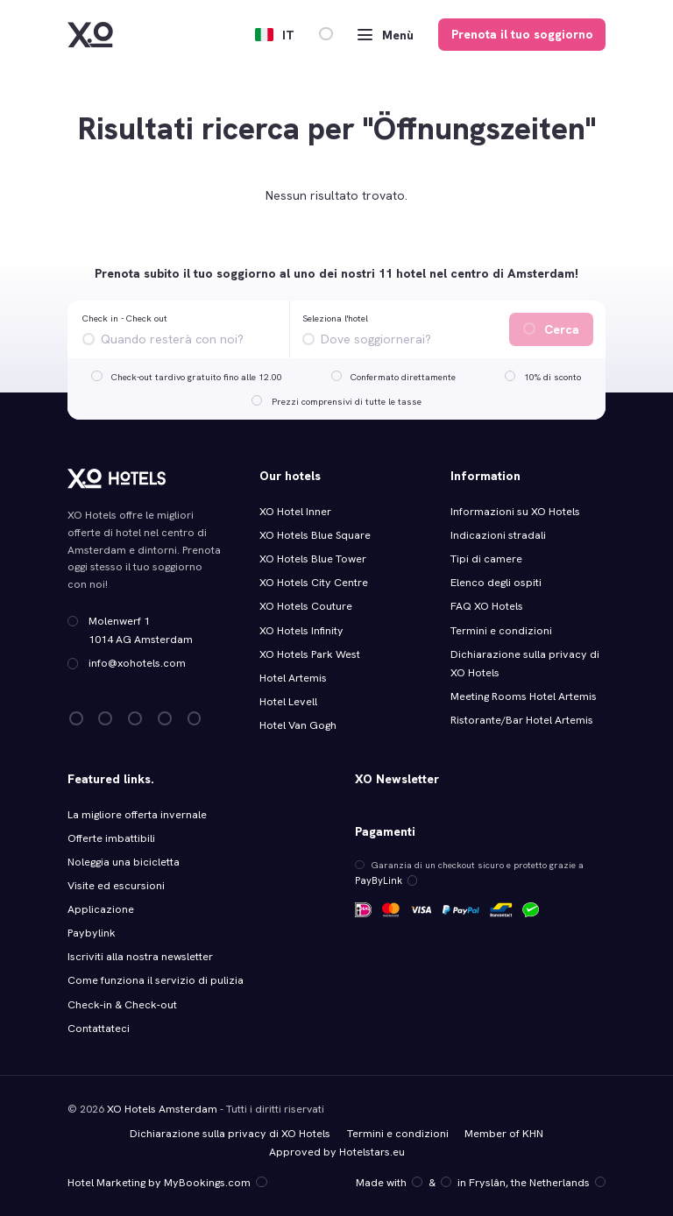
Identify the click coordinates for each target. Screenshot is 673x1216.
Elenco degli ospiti (496, 583)
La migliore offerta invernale (136, 815)
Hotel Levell (287, 702)
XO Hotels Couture (305, 606)
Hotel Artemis (293, 678)
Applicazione (100, 909)
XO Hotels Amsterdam (162, 1108)
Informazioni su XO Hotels (515, 512)
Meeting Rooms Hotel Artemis (523, 696)
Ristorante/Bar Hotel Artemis (521, 720)
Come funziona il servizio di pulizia (155, 980)
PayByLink (383, 879)
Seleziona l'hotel (335, 318)
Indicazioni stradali (498, 535)
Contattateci (98, 1029)
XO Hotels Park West (309, 654)
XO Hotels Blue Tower (312, 559)
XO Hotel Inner (295, 512)
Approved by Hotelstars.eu (337, 1151)
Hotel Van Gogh (297, 725)
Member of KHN (503, 1133)
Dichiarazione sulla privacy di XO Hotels (230, 1133)
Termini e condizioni (501, 631)
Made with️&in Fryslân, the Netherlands (482, 1182)
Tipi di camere (486, 559)
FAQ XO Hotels (486, 606)
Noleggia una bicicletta (123, 862)
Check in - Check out (124, 318)
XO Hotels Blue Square (315, 535)
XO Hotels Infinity (301, 631)
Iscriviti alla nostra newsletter (139, 957)
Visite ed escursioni (116, 886)
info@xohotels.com (137, 663)
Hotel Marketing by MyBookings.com (166, 1182)
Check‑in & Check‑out (123, 1005)
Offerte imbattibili (111, 838)
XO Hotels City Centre (313, 583)
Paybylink (90, 933)
